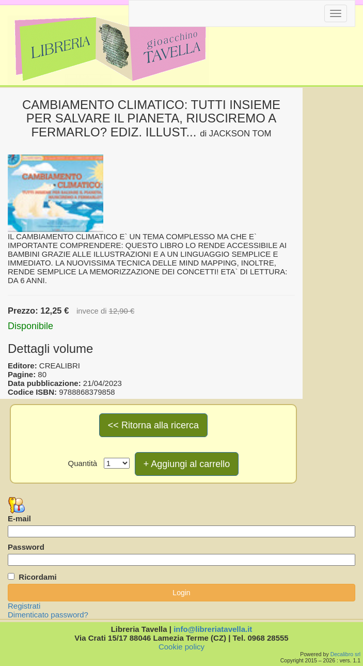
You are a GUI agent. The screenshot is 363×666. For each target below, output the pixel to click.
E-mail (19, 518)
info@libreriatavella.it (212, 629)
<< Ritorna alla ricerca (153, 425)
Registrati (24, 605)
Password (26, 547)
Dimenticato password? (48, 614)
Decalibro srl (345, 654)
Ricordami (37, 576)
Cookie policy (181, 646)
